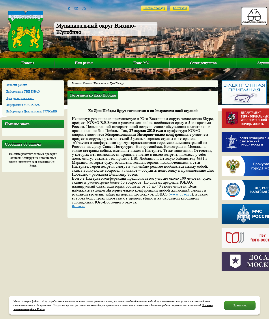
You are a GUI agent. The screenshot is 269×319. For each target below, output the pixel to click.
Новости (87, 83)
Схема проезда (154, 8)
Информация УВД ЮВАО (23, 91)
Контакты (180, 8)
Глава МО (141, 63)
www (181, 194)
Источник (78, 206)
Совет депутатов (203, 63)
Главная (27, 63)
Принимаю (240, 305)
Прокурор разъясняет (20, 98)
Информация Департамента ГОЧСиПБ (31, 111)
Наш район (84, 63)
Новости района (16, 85)
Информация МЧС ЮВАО (23, 104)
